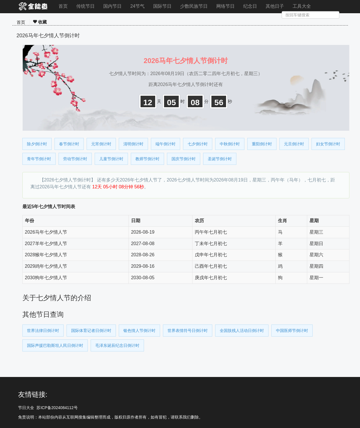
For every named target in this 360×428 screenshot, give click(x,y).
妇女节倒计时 (328, 144)
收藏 (40, 21)
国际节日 (162, 6)
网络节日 (225, 6)
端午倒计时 (165, 144)
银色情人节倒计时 (139, 330)
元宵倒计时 (101, 144)
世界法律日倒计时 (43, 330)
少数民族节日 (194, 6)
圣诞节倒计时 (220, 159)
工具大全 (302, 6)
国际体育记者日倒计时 (91, 330)
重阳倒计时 (262, 144)
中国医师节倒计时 (292, 330)
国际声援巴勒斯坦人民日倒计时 (55, 345)
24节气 (137, 6)
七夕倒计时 (198, 144)
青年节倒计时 (39, 159)
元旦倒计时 (294, 144)
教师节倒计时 (147, 159)
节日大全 (26, 407)
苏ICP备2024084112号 (56, 407)
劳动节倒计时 (75, 159)
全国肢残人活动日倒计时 (242, 330)
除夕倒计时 (37, 144)
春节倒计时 (69, 144)
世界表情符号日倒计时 (188, 330)
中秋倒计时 (230, 144)
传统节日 (85, 6)
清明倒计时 (133, 144)
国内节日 (112, 6)
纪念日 (250, 6)
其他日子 (275, 6)
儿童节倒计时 (111, 159)
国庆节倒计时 (184, 159)
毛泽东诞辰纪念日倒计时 (117, 345)
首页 (63, 6)
